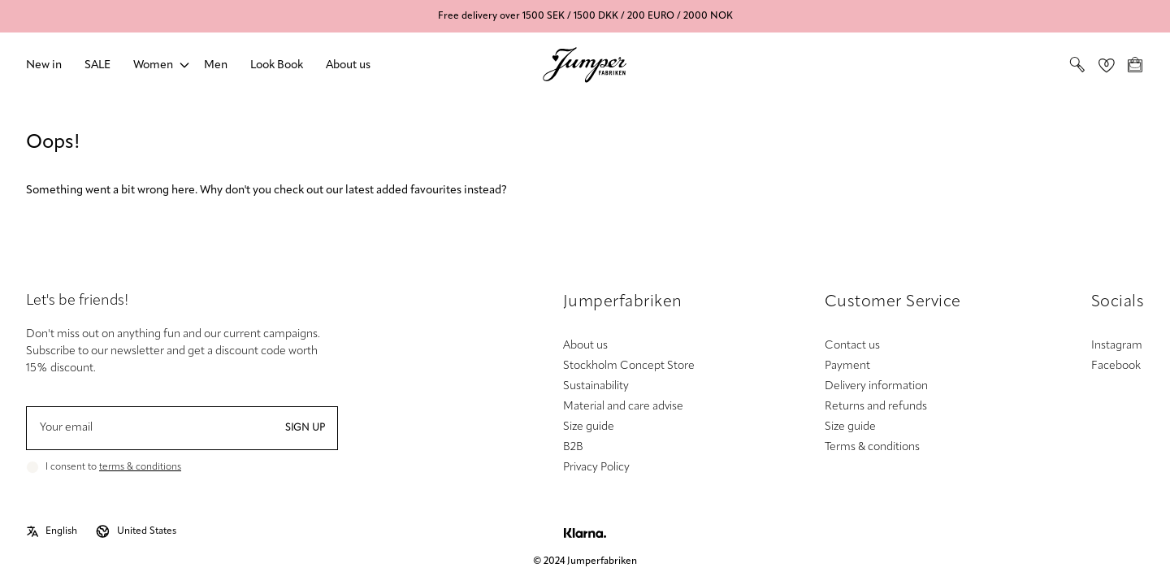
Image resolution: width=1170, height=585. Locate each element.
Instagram (1116, 346)
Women (153, 65)
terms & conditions (140, 467)
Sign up (305, 428)
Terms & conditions (872, 447)
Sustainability (596, 386)
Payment (847, 366)
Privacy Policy (596, 468)
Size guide (588, 427)
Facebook (1116, 366)
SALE (97, 65)
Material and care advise (623, 407)
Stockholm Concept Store (629, 366)
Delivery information (876, 386)
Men (216, 65)
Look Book (276, 65)
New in (44, 65)
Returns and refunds (876, 407)
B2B (573, 447)
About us (348, 65)
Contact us (852, 346)
